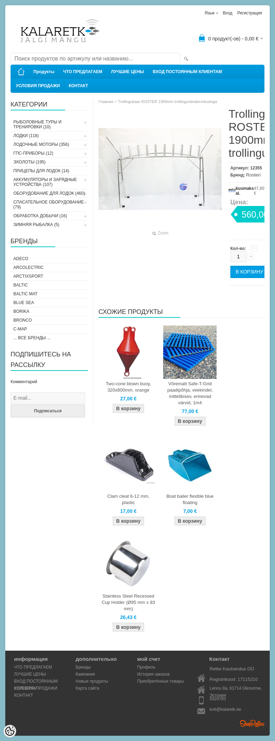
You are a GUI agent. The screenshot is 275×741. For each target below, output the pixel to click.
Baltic (20, 285)
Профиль (146, 667)
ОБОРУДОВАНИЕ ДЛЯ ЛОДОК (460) (49, 193)
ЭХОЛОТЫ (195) (29, 162)
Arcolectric (28, 267)
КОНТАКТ (78, 85)
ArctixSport (28, 276)
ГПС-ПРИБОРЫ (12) (33, 153)
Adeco (20, 258)
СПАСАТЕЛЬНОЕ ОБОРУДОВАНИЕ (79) (48, 205)
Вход (227, 13)
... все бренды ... (32, 337)
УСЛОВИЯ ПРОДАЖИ (38, 85)
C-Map (20, 329)
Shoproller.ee (252, 723)
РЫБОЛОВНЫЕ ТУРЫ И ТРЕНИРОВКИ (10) (37, 124)
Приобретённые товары (160, 681)
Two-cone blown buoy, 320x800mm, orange (128, 387)
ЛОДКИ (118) (26, 135)
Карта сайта (87, 688)
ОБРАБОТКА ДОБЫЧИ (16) (40, 215)
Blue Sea (23, 302)
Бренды (83, 667)
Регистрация (249, 13)
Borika (21, 311)
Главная (105, 101)
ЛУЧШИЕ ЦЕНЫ (127, 71)
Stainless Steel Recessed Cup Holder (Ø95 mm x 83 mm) (128, 602)
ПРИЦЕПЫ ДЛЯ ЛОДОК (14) (41, 170)
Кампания (85, 674)
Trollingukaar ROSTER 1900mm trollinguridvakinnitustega (167, 101)
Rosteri (253, 175)
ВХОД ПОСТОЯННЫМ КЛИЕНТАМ (187, 71)
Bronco (22, 320)
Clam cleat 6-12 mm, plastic (128, 499)
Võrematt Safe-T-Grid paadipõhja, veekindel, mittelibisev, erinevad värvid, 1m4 (190, 393)
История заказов (153, 674)
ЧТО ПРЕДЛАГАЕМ (82, 71)
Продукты (44, 71)
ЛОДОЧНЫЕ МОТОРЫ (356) (41, 144)
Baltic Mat (25, 293)
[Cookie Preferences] (10, 731)
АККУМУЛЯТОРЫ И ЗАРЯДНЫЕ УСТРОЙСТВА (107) (45, 182)
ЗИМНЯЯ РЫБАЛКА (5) (36, 224)
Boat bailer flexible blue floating (189, 499)
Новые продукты (92, 681)
